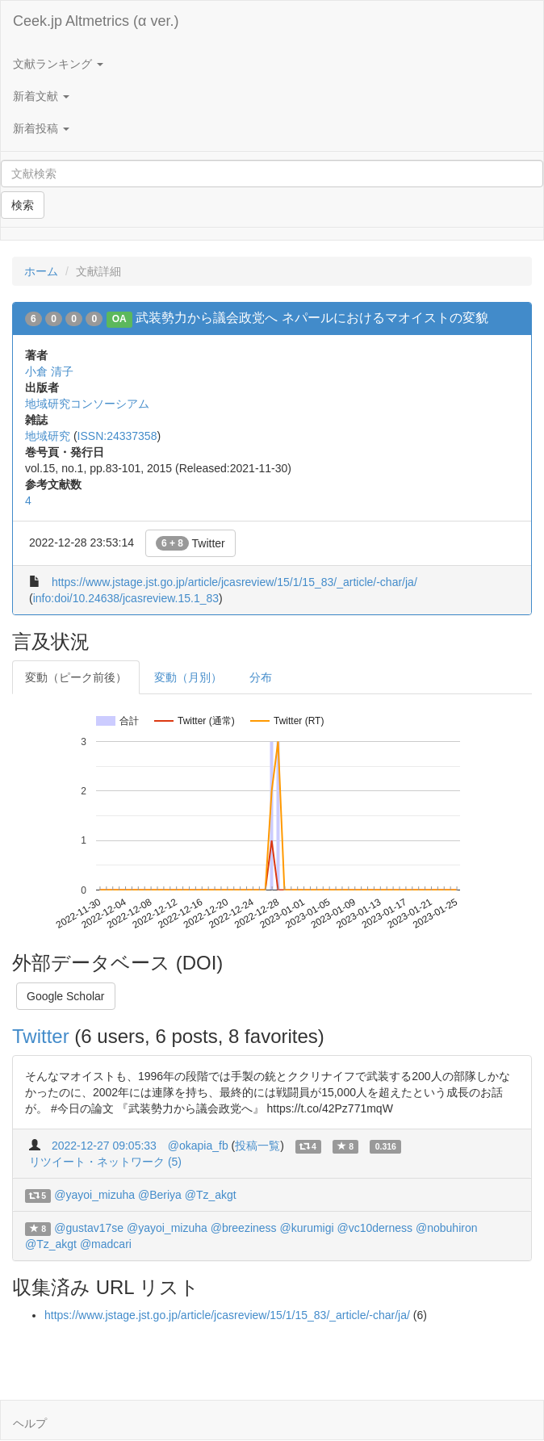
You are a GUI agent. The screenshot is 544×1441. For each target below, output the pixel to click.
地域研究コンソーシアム (87, 403)
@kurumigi (306, 1227)
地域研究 (47, 435)
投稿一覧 (257, 1145)
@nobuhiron (447, 1227)
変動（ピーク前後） (76, 677)
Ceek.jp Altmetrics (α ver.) (95, 21)
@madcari (106, 1244)
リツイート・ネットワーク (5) (105, 1161)
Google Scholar (66, 996)
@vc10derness (375, 1227)
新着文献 (41, 96)
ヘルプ (30, 1423)
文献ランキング (58, 63)
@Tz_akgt (210, 1194)
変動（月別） (188, 677)
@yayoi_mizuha (94, 1194)
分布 (260, 677)
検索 (22, 205)
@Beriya (160, 1194)
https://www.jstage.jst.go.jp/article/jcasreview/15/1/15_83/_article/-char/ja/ (234, 582)
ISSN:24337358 (117, 435)
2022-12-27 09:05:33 (104, 1145)
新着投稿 (41, 128)
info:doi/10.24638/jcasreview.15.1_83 (126, 598)
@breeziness (244, 1227)
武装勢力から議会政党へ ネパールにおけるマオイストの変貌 (312, 318)
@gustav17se (88, 1227)
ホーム (41, 271)
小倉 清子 (49, 371)
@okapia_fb (198, 1145)
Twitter (190, 543)
